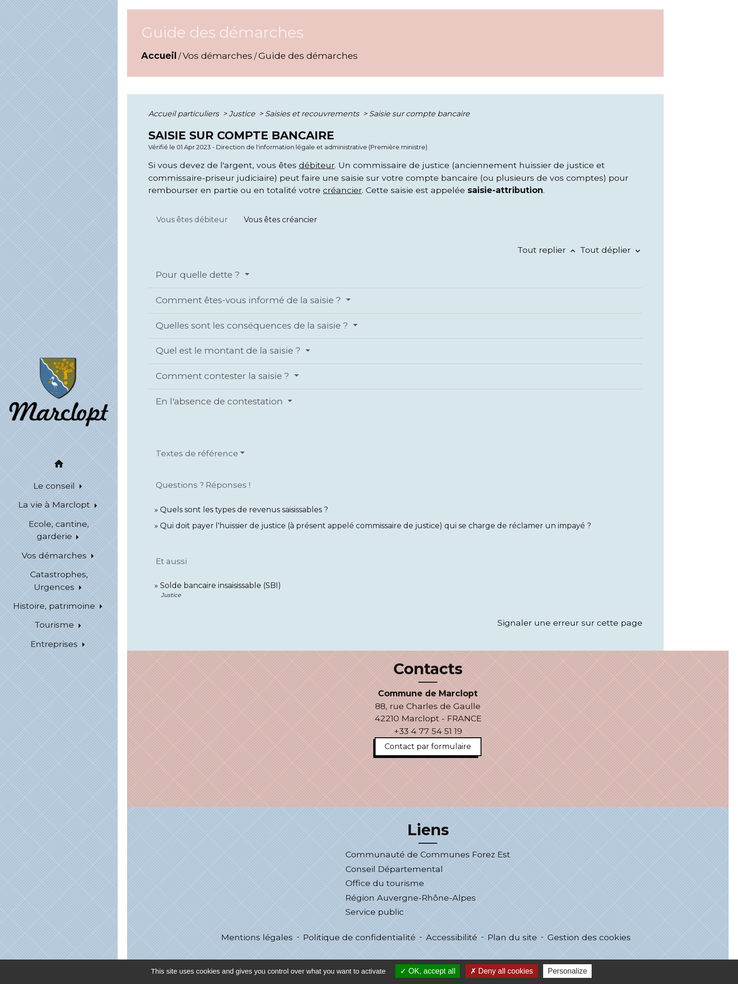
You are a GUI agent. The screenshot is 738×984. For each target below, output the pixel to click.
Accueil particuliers (184, 113)
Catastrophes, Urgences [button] (59, 580)
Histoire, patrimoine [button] (55, 606)
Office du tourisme (384, 883)
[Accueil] (59, 391)
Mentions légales (257, 937)
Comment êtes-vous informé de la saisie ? (250, 300)
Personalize (567, 971)
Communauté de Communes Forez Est (427, 854)
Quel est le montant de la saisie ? (229, 350)
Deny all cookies (501, 971)
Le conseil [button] (55, 486)
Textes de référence (197, 453)
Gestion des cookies (589, 937)
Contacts (428, 669)
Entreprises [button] (55, 644)
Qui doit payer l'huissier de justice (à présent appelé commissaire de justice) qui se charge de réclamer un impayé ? (375, 525)
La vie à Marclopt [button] (55, 504)
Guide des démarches (308, 55)
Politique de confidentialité (359, 937)
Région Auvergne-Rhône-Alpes (410, 898)
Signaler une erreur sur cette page (569, 623)
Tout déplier (611, 250)
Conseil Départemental (394, 869)
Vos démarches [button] (55, 555)
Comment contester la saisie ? (224, 376)
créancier (342, 190)
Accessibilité (451, 937)
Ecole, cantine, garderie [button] (59, 530)
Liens (428, 830)
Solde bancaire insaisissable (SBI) (220, 585)
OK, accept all (427, 971)
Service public (374, 912)
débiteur (317, 165)
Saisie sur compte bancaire (419, 113)
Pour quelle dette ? (199, 274)
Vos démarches (217, 55)
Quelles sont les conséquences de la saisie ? (253, 325)
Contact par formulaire (428, 746)
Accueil (158, 55)
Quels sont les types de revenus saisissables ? (244, 509)
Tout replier (548, 250)
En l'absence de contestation (220, 401)
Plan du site (512, 937)
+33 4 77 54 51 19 (428, 731)
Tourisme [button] (55, 624)
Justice (243, 113)
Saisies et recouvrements (313, 113)
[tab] (192, 219)
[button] (59, 465)
